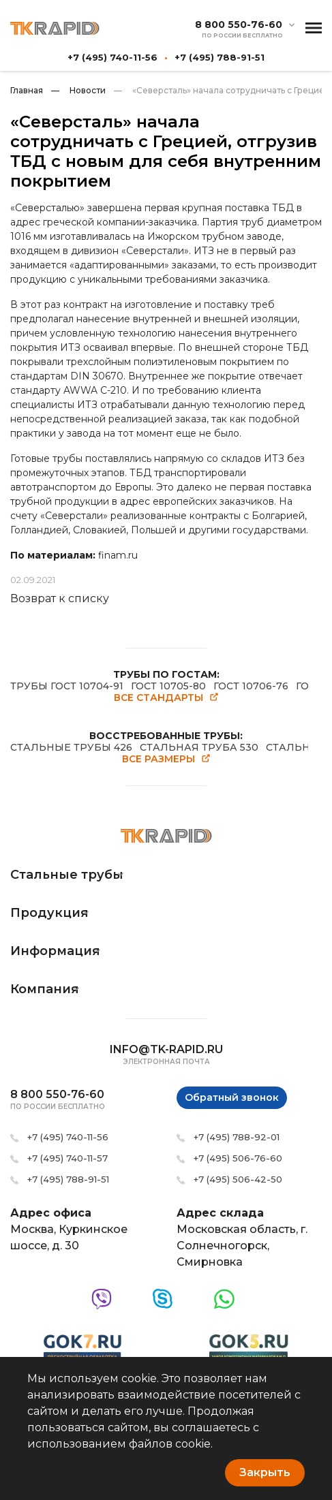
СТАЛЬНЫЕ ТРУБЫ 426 (71, 747)
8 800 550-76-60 (238, 25)
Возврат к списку (59, 598)
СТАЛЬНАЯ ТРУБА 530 (199, 747)
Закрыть (264, 1472)
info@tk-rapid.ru (166, 1049)
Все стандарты (166, 698)
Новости (78, 90)
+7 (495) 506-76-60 (238, 1158)
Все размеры (166, 759)
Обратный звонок (232, 1097)
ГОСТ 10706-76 (250, 686)
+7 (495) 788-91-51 (220, 57)
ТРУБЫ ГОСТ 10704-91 (66, 686)
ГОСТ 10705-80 (168, 686)
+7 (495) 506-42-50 (238, 1179)
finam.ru (118, 555)
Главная (26, 90)
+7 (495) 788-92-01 (237, 1136)
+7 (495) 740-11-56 (112, 57)
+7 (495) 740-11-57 (67, 1158)
